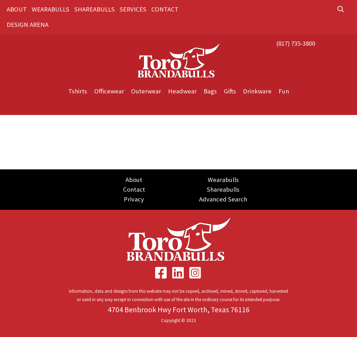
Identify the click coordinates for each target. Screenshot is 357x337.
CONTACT (164, 9)
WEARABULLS (50, 9)
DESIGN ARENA (27, 25)
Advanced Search (223, 199)
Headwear (182, 91)
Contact (134, 189)
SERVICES (133, 9)
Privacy (134, 199)
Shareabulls (223, 189)
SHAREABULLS (94, 9)
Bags (210, 91)
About (134, 180)
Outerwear (146, 91)
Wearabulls (223, 180)
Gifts (230, 91)
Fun (284, 91)
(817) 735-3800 (295, 43)
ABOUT (17, 9)
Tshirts (77, 91)
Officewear (109, 91)
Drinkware (257, 91)
